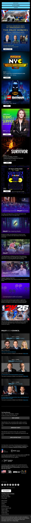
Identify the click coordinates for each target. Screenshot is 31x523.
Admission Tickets (15, 427)
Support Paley (4, 509)
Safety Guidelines (5, 511)
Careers (3, 503)
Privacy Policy (4, 512)
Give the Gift (15, 3)
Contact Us (3, 505)
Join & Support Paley (15, 437)
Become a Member (15, 5)
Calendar (16, 7)
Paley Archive (4, 500)
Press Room (4, 502)
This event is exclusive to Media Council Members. (12, 353)
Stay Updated (6, 490)
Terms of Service (5, 514)
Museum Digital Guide (6, 508)
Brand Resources (5, 506)
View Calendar (15, 418)
